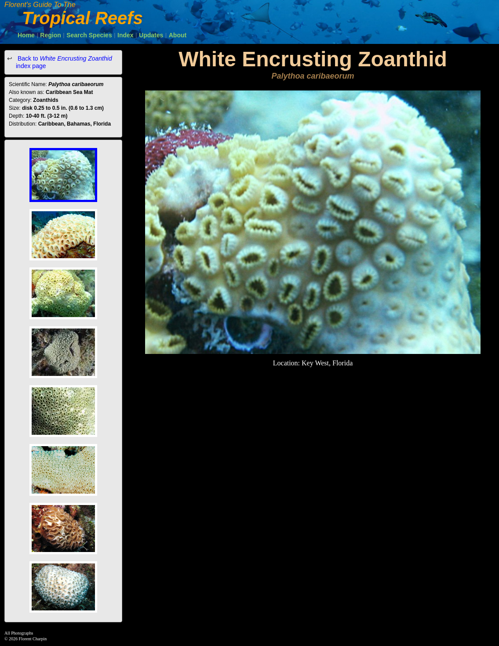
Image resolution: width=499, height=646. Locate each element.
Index (125, 35)
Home (26, 35)
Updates (151, 35)
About (177, 35)
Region (50, 35)
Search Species (89, 35)
